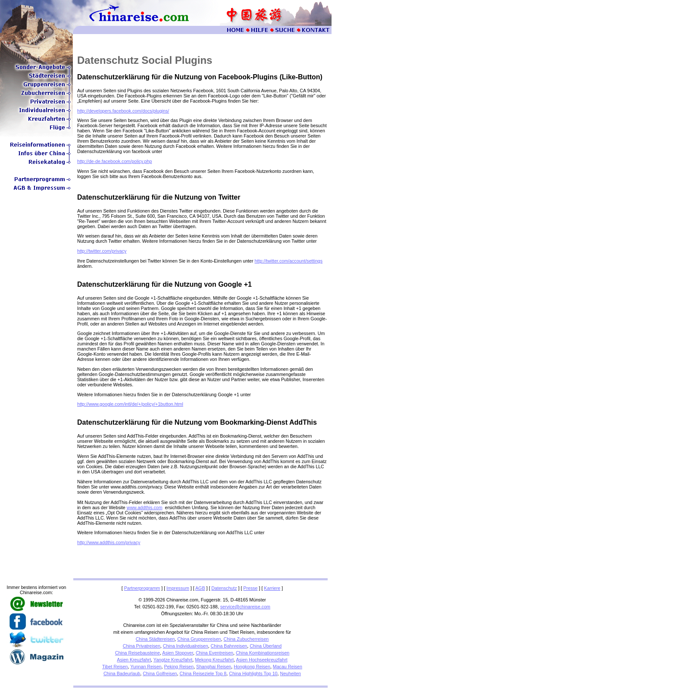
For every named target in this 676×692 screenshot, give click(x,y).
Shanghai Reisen (213, 666)
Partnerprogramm (142, 588)
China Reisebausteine (137, 652)
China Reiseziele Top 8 (202, 673)
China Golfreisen (160, 673)
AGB (200, 588)
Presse (250, 588)
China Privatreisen (141, 645)
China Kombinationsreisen (262, 652)
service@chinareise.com (245, 606)
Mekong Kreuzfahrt (214, 659)
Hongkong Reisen (252, 666)
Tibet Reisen (115, 666)
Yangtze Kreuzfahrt (172, 659)
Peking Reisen (179, 666)
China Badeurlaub (121, 673)
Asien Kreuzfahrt (134, 659)
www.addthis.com (145, 507)
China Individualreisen (185, 645)
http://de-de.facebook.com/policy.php (114, 161)
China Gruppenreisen (199, 639)
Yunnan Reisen (145, 666)
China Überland (266, 645)
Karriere (272, 588)
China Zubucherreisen (246, 639)
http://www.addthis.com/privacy (108, 542)
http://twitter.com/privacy (101, 251)
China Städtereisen (155, 639)
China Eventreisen (214, 652)
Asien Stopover (177, 652)
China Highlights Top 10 (253, 673)
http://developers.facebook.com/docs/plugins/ (123, 110)
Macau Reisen (287, 666)
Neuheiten (290, 673)
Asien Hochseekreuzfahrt (262, 659)
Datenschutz (224, 588)
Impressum (177, 588)
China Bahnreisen (229, 645)
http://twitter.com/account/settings (289, 260)
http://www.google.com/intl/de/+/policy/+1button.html (130, 404)
